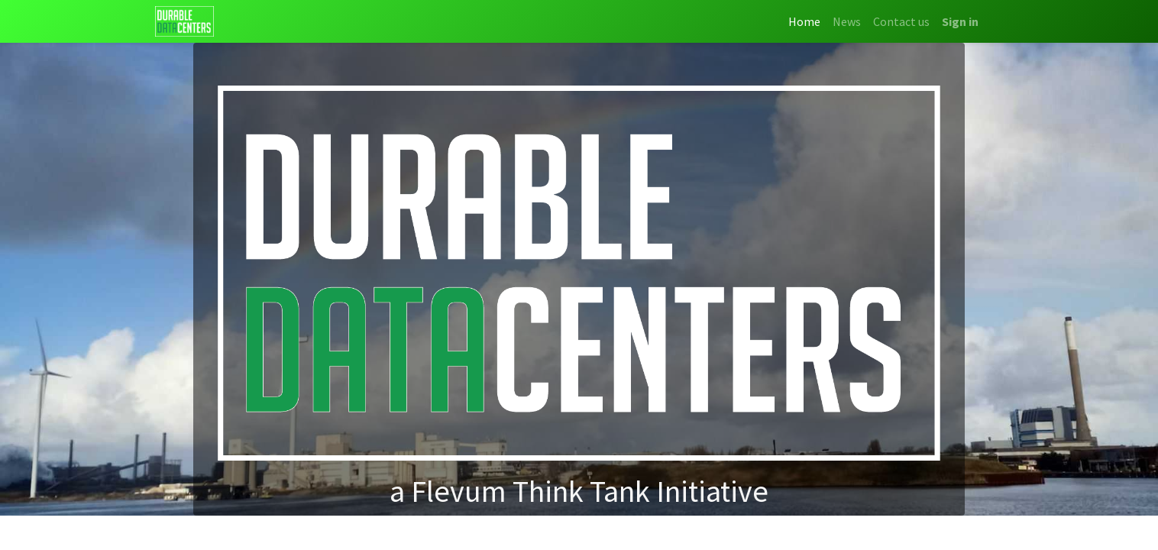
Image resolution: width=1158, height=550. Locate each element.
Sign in (960, 21)
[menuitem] (804, 21)
